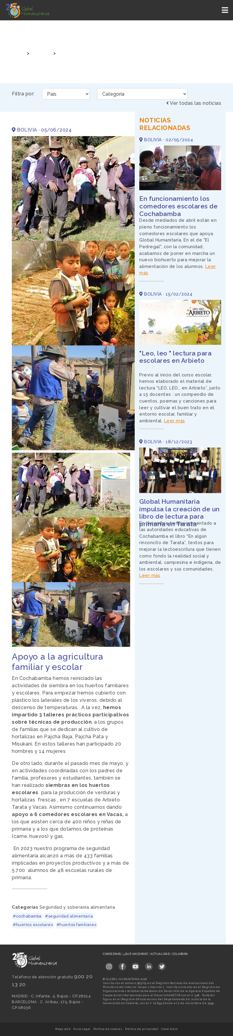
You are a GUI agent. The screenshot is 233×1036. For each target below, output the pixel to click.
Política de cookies (107, 1029)
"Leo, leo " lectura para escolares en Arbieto (175, 357)
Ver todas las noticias (193, 103)
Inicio (17, 53)
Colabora (180, 953)
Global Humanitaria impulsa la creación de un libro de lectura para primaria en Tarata (179, 513)
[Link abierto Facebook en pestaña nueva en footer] (122, 965)
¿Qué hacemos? (136, 953)
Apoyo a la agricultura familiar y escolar (102, 53)
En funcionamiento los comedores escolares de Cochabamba (178, 206)
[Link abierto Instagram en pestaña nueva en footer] (109, 965)
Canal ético (169, 1029)
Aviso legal (81, 1029)
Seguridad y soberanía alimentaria (77, 907)
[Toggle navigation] (225, 10)
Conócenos (112, 953)
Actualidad (160, 953)
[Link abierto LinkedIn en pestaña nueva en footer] (149, 965)
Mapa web (62, 1029)
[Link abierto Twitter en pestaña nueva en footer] (162, 965)
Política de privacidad (141, 1029)
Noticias (40, 53)
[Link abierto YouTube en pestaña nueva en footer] (135, 965)
